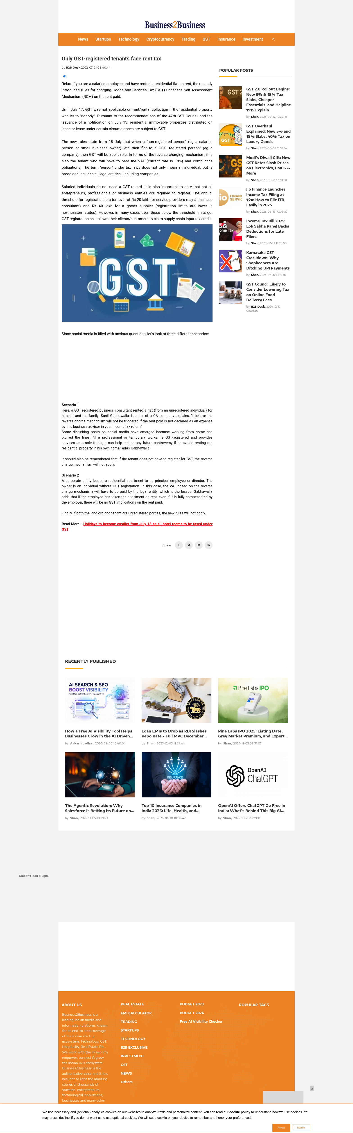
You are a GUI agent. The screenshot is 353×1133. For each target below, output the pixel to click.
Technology (128, 39)
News (83, 39)
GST (206, 39)
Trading (188, 39)
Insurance (226, 39)
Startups (103, 39)
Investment (253, 39)
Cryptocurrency (160, 39)
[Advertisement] (176, 8)
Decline (301, 1128)
